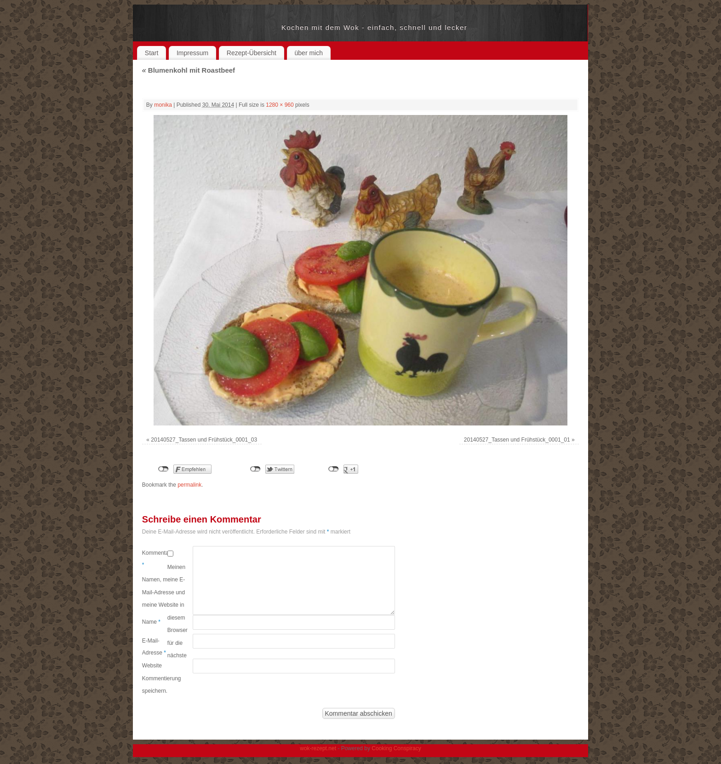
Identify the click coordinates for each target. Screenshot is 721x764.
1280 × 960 (279, 105)
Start (152, 53)
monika (163, 105)
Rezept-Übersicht (251, 53)
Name (151, 622)
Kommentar (154, 559)
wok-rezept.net (211, 28)
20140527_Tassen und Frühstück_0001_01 (517, 440)
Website (152, 665)
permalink (189, 485)
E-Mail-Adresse (154, 647)
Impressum (192, 53)
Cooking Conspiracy (396, 748)
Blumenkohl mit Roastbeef (188, 70)
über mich (309, 53)
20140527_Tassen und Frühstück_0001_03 (204, 440)
